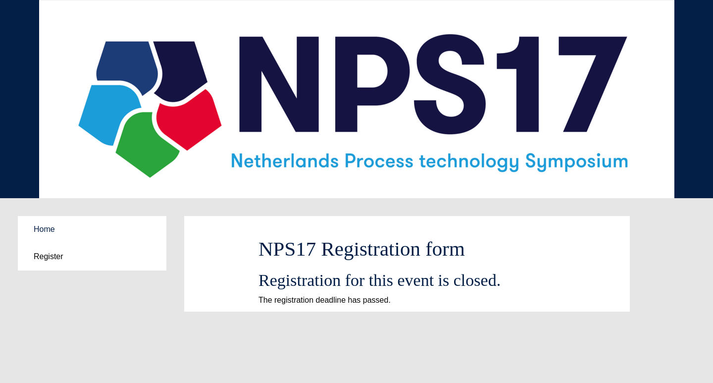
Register (48, 256)
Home (44, 229)
